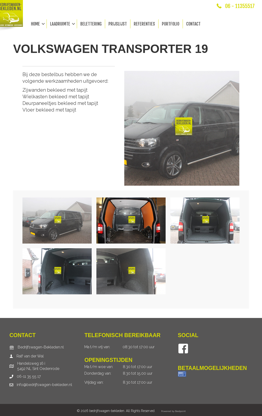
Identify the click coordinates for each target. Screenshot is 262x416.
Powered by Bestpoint (173, 411)
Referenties (144, 23)
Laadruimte (60, 23)
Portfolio (170, 23)
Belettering (91, 23)
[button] (43, 23)
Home (35, 23)
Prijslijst (117, 23)
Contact (193, 23)
